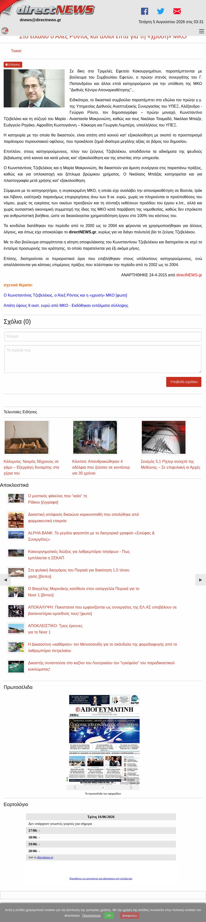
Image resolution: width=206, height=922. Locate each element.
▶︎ (202, 582)
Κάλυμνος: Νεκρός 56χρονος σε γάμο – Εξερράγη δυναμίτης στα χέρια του (31, 467)
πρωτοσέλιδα (95, 793)
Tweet (16, 51)
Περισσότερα (91, 915)
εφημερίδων (114, 793)
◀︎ (7, 582)
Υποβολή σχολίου (184, 382)
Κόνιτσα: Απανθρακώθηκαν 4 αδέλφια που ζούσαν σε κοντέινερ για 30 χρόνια (101, 467)
